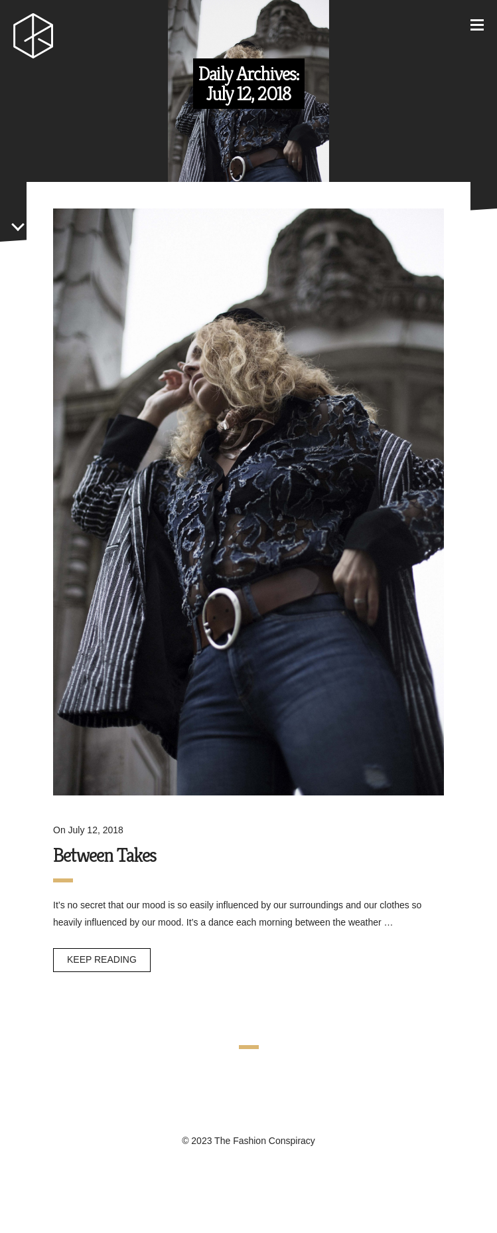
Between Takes (105, 855)
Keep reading (102, 959)
